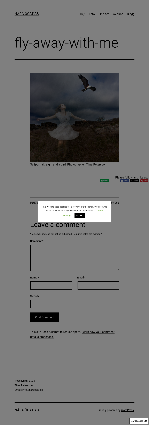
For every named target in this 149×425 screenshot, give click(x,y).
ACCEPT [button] (79, 215)
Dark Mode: (139, 421)
